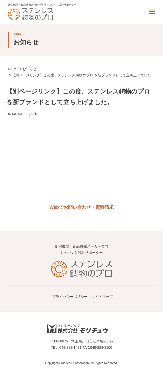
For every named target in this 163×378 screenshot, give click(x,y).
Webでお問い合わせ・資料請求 (81, 207)
